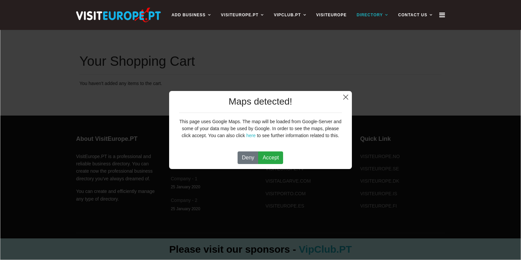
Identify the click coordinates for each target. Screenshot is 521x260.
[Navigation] (442, 15)
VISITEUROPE (331, 15)
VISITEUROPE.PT (240, 15)
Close (346, 97)
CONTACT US (412, 15)
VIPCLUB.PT (287, 15)
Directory (370, 15)
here (251, 135)
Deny (248, 157)
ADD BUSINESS (188, 15)
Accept (270, 157)
